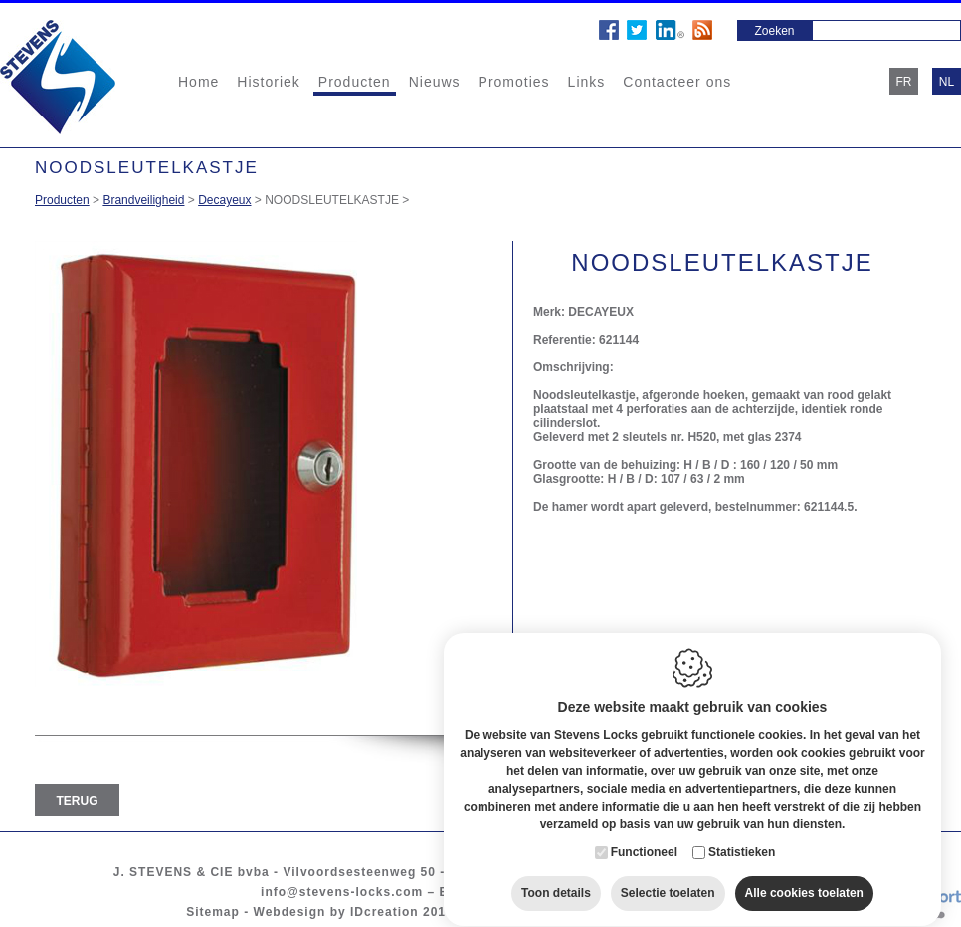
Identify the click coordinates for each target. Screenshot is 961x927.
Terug (77, 801)
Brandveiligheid (143, 200)
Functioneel (644, 840)
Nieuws (435, 82)
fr (904, 82)
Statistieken (741, 840)
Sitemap (213, 912)
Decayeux (224, 200)
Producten (354, 82)
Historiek (268, 82)
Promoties (514, 82)
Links (587, 82)
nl (946, 82)
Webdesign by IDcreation (336, 912)
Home (198, 82)
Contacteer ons (677, 82)
